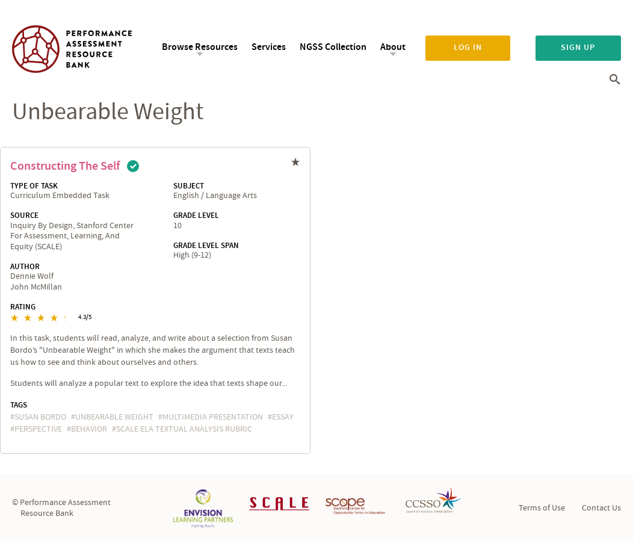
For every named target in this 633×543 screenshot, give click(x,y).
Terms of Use (542, 508)
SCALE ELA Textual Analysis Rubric (184, 429)
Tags (18, 405)
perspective (38, 429)
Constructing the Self (65, 166)
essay (283, 417)
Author (25, 267)
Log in (468, 47)
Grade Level (196, 215)
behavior (89, 429)
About (393, 47)
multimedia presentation (212, 417)
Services (269, 47)
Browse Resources (200, 47)
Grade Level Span (206, 245)
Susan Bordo (40, 417)
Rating (23, 307)
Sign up (578, 47)
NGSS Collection (333, 47)
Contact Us (601, 508)
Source (24, 215)
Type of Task (34, 186)
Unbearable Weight (114, 417)
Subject (188, 186)
